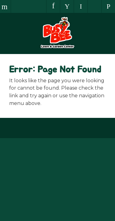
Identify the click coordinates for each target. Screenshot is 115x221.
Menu (5, 6)
